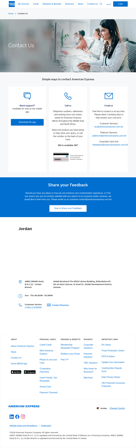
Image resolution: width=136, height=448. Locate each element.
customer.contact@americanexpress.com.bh (91, 200)
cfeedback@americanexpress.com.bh (110, 145)
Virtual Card (45, 387)
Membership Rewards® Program (70, 346)
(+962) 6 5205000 (33, 308)
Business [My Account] (69, 4)
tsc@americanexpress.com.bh (108, 127)
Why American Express (46, 352)
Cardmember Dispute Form (112, 369)
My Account (23, 4)
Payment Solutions (88, 355)
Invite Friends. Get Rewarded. (48, 379)
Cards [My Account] (36, 4)
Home (11, 14)
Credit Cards (46, 345)
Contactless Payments (45, 370)
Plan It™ (65, 360)
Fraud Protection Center (113, 351)
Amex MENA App (19, 364)
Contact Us (92, 4)
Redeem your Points (70, 354)
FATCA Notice (108, 357)
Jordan (102, 408)
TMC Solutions (91, 363)
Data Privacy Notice (111, 377)
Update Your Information (113, 362)
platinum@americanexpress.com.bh (109, 136)
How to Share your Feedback (68, 208)
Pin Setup (106, 345)
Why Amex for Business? (90, 370)
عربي (108, 4)
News (80, 4)
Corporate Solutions (88, 346)
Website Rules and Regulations (23, 426)
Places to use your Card (48, 361)
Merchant (88, 378)
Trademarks (46, 426)
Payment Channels (49, 393)
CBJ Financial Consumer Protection (113, 384)
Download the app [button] (27, 122)
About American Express (22, 346)
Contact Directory (60, 305)
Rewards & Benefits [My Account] (52, 4)
